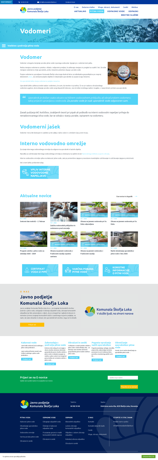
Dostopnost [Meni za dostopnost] (6, 2)
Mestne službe (129, 15)
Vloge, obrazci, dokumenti (109, 7)
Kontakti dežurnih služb (96, 426)
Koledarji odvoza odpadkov (75, 439)
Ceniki (125, 7)
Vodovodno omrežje (27, 432)
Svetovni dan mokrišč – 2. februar (32, 221)
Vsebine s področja (20, 45)
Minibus (135, 7)
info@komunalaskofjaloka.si (46, 2)
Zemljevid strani (70, 2)
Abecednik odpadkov (72, 422)
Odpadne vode (116, 11)
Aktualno (80, 11)
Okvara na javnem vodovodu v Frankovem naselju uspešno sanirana (61, 253)
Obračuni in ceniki (26, 441)
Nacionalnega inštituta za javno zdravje (95, 154)
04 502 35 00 (23, 2)
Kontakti (91, 422)
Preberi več (27, 359)
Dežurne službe (88, 7)
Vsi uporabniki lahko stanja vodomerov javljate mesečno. (40, 81)
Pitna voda (96, 11)
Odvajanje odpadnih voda (52, 422)
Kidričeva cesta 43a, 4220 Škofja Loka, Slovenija (119, 406)
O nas (76, 7)
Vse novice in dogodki (127, 196)
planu (30, 77)
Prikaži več (32, 325)
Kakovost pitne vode (27, 422)
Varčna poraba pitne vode (29, 437)
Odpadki (133, 11)
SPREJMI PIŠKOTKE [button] (148, 456)
